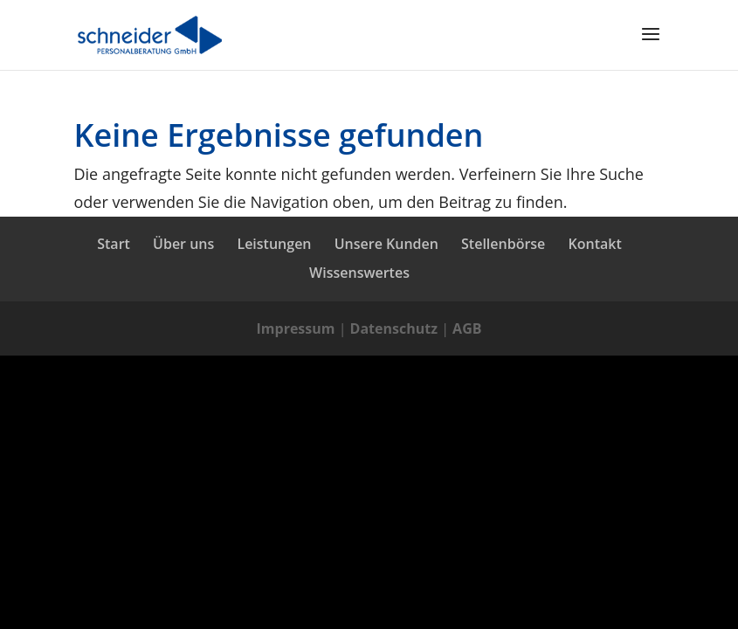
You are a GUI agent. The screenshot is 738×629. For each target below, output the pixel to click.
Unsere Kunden (386, 243)
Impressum (296, 328)
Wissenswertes (359, 272)
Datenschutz (394, 328)
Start (113, 243)
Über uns (183, 243)
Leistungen (274, 243)
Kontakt (595, 243)
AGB (466, 328)
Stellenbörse (503, 243)
